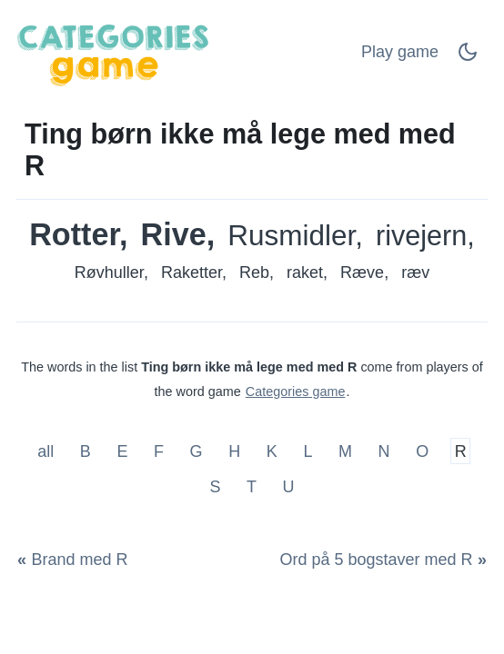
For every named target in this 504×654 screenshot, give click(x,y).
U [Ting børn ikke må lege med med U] (289, 487)
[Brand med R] (76, 559)
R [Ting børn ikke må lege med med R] (461, 450)
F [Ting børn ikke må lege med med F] (159, 450)
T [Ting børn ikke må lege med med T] (252, 487)
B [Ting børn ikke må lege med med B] (85, 450)
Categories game (296, 391)
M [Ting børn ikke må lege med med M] (345, 450)
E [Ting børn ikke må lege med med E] (121, 450)
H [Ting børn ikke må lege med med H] (234, 450)
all (47, 450)
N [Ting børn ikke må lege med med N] (384, 450)
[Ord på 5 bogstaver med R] (380, 559)
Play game (399, 52)
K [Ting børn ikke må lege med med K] (272, 450)
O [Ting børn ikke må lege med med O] (422, 450)
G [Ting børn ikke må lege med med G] (196, 450)
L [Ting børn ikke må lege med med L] (307, 450)
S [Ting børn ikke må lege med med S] (214, 487)
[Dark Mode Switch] (467, 57)
